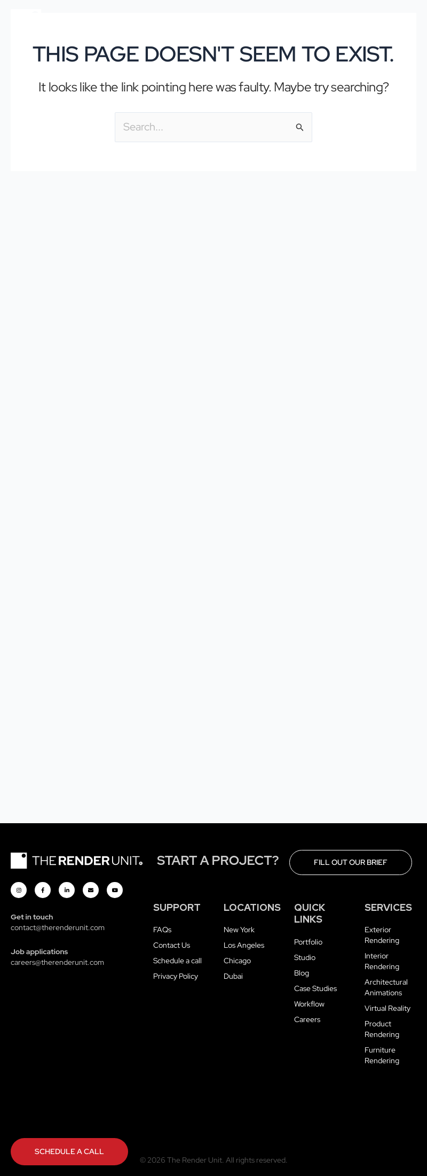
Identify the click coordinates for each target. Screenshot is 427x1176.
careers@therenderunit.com (57, 962)
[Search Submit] (300, 127)
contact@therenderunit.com (58, 927)
